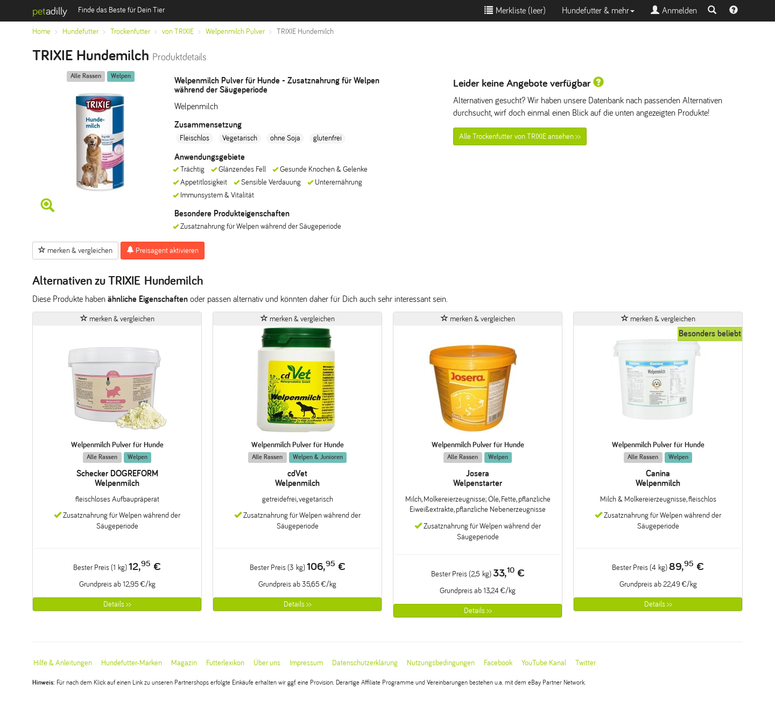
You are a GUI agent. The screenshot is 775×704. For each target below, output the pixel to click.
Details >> (117, 604)
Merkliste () (515, 10)
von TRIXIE (178, 31)
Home (41, 31)
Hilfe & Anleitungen (62, 663)
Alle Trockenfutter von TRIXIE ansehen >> (520, 136)
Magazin (184, 663)
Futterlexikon (225, 663)
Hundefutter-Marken (131, 663)
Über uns (266, 663)
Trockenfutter (130, 31)
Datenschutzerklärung (365, 663)
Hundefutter (80, 31)
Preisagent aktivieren (162, 250)
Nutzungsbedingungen (441, 663)
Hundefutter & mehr (598, 10)
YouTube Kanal (544, 663)
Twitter (585, 663)
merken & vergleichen (75, 250)
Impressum (306, 663)
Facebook (498, 663)
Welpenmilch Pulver (235, 31)
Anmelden (674, 10)
